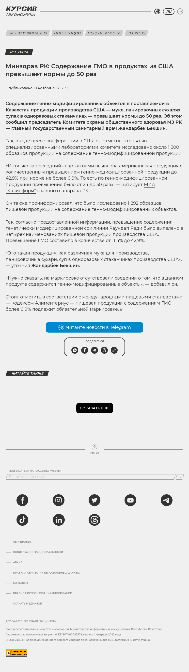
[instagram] (58, 500)
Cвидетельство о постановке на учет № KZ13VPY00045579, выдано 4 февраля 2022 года (63, 634)
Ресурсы (136, 33)
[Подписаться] (179, 477)
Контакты (20, 583)
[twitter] (94, 500)
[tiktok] (22, 520)
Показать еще (95, 408)
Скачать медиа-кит (27, 603)
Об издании (22, 541)
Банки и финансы (28, 33)
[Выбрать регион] (157, 11)
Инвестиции (67, 33)
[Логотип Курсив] (21, 8)
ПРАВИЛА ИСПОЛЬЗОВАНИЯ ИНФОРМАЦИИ (42, 593)
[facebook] (22, 500)
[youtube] (130, 500)
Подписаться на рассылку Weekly (35, 471)
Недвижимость (104, 33)
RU (168, 11)
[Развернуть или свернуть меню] (180, 11)
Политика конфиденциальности (38, 552)
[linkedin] (58, 520)
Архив (17, 562)
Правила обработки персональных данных (46, 572)
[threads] (94, 520)
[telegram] (167, 500)
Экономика (21, 14)
